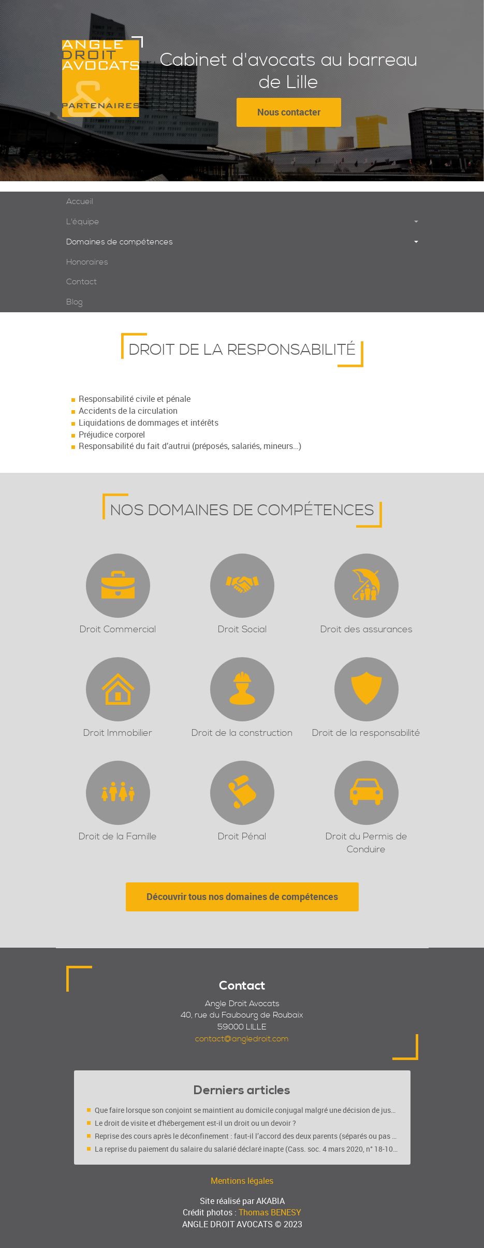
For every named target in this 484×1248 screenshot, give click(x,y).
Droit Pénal (242, 837)
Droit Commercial (118, 629)
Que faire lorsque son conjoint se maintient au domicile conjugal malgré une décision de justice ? (246, 1110)
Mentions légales (242, 1180)
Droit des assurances (366, 629)
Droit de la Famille (118, 837)
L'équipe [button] (82, 221)
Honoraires (87, 262)
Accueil (79, 201)
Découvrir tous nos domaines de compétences (242, 896)
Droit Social (242, 629)
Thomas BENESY (270, 1212)
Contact (81, 282)
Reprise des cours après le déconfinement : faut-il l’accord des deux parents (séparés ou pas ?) (246, 1136)
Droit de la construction (242, 733)
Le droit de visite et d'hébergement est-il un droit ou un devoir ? (195, 1123)
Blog (74, 302)
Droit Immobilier (117, 733)
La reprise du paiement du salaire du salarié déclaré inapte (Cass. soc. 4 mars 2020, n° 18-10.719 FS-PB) (246, 1149)
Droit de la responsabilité (366, 733)
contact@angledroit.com (242, 1039)
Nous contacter (288, 112)
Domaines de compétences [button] (119, 242)
